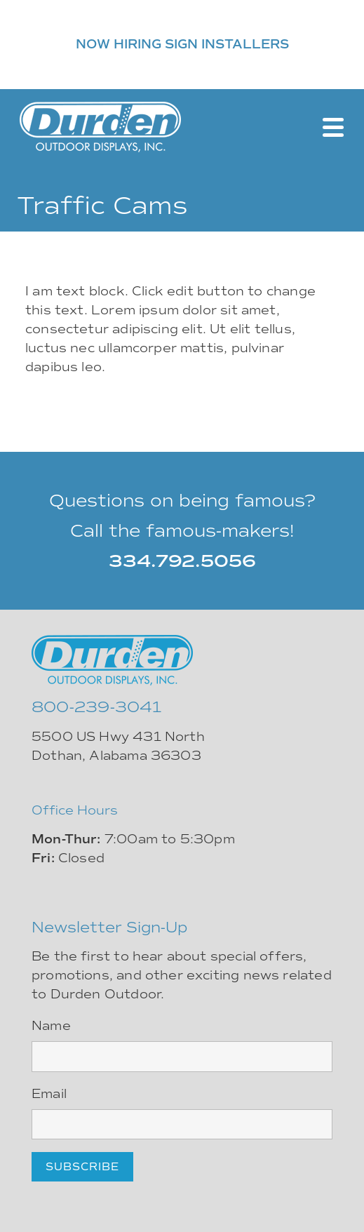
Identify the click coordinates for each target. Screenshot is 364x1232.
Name (51, 1025)
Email (49, 1094)
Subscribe (82, 1166)
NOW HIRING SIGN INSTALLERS (182, 44)
